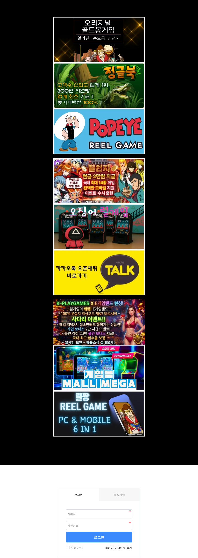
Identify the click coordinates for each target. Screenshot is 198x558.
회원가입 (119, 495)
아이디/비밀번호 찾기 (118, 548)
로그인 (99, 537)
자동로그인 (77, 548)
